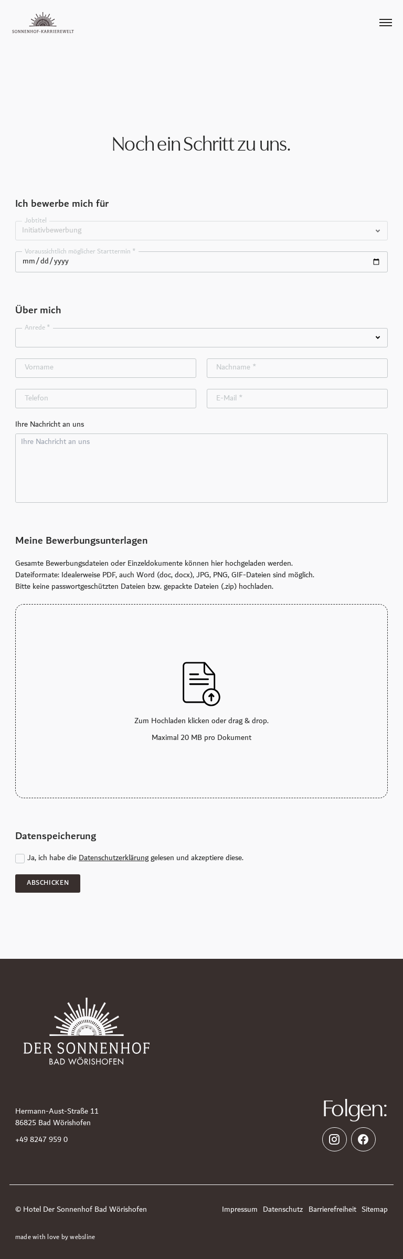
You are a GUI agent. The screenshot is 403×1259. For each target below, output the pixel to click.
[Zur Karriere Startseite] (43, 23)
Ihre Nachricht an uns (49, 425)
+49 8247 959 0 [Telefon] (41, 1140)
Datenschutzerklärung (114, 858)
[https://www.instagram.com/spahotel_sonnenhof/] (334, 1139)
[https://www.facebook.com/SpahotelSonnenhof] (363, 1139)
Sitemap (375, 1210)
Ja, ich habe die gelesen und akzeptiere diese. (135, 858)
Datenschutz (283, 1210)
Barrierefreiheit (332, 1210)
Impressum (240, 1210)
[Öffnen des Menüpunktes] (385, 22)
